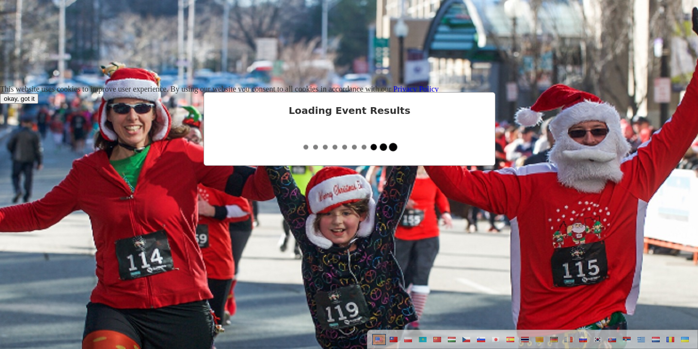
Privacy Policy (416, 89)
